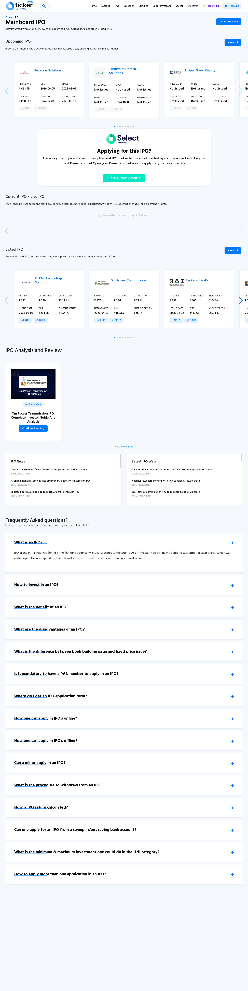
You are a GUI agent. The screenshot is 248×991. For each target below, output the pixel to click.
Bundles (143, 6)
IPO (117, 6)
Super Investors (162, 6)
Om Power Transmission (128, 280)
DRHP (41, 108)
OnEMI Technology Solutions (49, 280)
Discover (193, 6)
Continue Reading (33, 428)
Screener (129, 6)
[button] (114, 126)
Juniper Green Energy (200, 70)
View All (233, 42)
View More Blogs (124, 447)
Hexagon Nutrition (47, 70)
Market (105, 6)
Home (93, 6)
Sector (179, 6)
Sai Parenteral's (197, 280)
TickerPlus (211, 6)
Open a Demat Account (124, 178)
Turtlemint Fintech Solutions (122, 71)
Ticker (8, 17)
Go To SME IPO (228, 21)
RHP (25, 108)
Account (232, 6)
